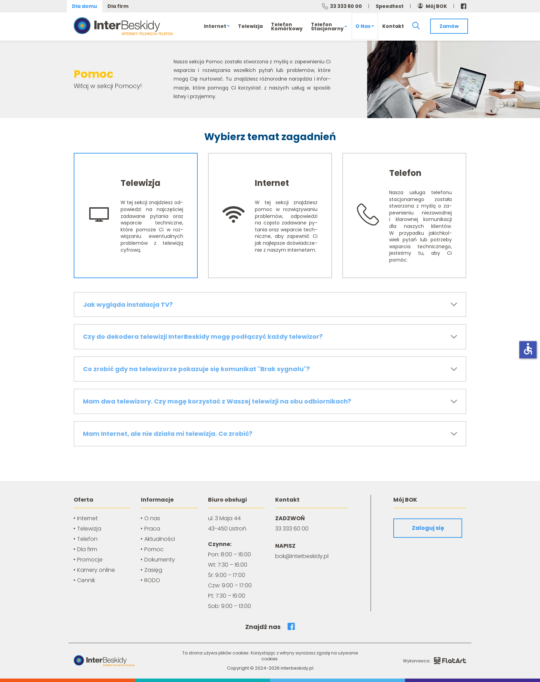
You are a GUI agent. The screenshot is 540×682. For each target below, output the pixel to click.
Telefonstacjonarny (329, 26)
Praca (152, 529)
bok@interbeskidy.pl (302, 556)
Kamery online (96, 570)
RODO (152, 580)
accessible (528, 349)
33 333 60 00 (346, 6)
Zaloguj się (428, 528)
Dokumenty (159, 560)
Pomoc (154, 549)
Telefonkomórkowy (287, 26)
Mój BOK (436, 6)
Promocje (90, 560)
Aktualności (159, 539)
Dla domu (84, 6)
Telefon (87, 539)
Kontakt (393, 26)
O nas (364, 26)
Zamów (449, 26)
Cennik (86, 580)
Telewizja (250, 26)
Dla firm (117, 6)
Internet (217, 26)
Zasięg (153, 570)
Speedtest (390, 6)
